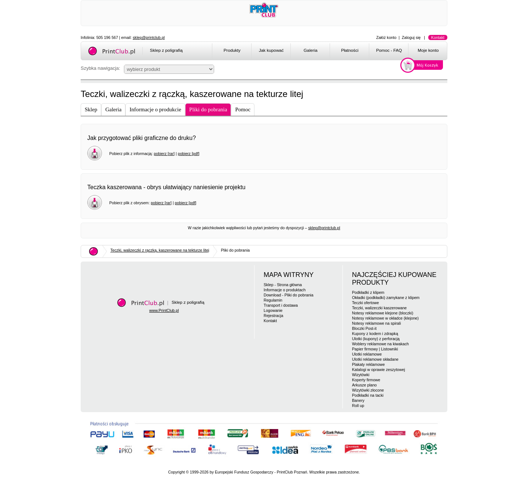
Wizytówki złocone (368, 390)
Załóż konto (386, 37)
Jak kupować (271, 50)
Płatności (350, 50)
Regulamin (273, 300)
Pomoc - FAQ (389, 50)
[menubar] (331, 51)
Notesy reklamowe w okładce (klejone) (385, 318)
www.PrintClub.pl (164, 310)
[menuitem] (231, 51)
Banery (358, 400)
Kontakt (437, 37)
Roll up (358, 405)
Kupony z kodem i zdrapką (375, 333)
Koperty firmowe (366, 380)
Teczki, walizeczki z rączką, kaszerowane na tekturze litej (159, 250)
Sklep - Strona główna (283, 284)
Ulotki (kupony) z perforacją (376, 338)
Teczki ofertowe (365, 302)
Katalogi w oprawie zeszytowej (378, 369)
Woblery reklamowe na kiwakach (380, 344)
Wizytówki (360, 374)
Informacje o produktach (284, 290)
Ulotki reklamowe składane (375, 359)
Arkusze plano (364, 385)
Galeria (311, 50)
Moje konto (428, 50)
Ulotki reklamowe (367, 354)
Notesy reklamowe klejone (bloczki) (382, 313)
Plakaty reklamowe (368, 364)
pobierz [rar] (164, 153)
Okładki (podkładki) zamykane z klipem (385, 297)
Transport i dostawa (281, 305)
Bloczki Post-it (364, 328)
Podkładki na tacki (368, 395)
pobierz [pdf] (188, 153)
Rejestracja (273, 315)
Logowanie (273, 310)
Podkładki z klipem (368, 292)
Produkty (232, 50)
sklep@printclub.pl (149, 37)
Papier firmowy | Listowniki (375, 349)
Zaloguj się (411, 37)
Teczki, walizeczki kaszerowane (379, 308)
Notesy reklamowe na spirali (376, 323)
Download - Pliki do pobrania (289, 295)
